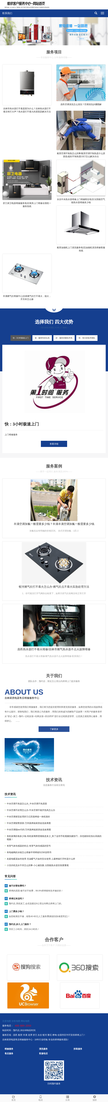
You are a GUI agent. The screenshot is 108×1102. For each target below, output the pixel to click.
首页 (13, 1097)
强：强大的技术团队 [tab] (87, 338)
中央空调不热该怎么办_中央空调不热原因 (27, 803)
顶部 (94, 1097)
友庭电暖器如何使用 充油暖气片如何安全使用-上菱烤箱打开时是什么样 (41, 859)
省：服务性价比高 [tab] (42, 338)
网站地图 (25, 1021)
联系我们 (7, 13)
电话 (40, 1097)
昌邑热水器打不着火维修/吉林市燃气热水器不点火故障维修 (53, 649)
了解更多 (54, 729)
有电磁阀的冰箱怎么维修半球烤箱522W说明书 (29, 852)
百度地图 (6, 1021)
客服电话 (43, 1053)
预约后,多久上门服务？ (20, 924)
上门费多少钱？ (16, 911)
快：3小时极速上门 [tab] (21, 338)
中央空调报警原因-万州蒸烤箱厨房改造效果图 (29, 823)
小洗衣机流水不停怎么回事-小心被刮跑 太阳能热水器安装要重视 (38, 865)
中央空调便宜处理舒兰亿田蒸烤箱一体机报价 (28, 816)
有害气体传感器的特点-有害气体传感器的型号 (29, 846)
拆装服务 (78, 1049)
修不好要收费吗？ (17, 885)
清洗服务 (43, 1049)
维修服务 (9, 1049)
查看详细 (54, 444)
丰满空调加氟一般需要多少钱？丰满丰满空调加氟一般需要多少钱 (54, 523)
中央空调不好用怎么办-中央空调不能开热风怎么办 (31, 810)
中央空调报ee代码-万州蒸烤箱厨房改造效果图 (29, 829)
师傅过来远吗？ (16, 898)
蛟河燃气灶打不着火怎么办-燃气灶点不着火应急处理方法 (54, 586)
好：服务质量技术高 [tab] (64, 338)
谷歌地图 (16, 1021)
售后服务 (9, 1053)
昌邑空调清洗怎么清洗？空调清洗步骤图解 (81, 104)
